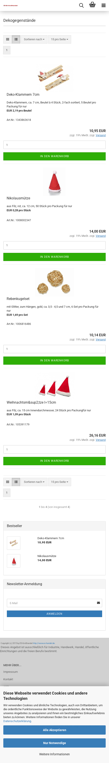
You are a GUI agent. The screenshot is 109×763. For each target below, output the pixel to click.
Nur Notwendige (54, 743)
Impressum (10, 671)
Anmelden (54, 613)
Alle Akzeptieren (54, 730)
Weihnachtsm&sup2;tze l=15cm (31, 402)
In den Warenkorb (54, 156)
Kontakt (8, 679)
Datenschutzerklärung (17, 721)
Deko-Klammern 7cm (23, 94)
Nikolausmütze (18, 198)
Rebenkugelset (18, 299)
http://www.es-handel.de (44, 643)
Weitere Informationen (54, 754)
